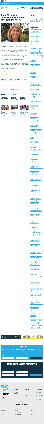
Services (16, 410)
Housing (37, 132)
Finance (36, 91)
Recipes (37, 245)
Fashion (32, 89)
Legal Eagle (33, 152)
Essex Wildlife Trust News (35, 84)
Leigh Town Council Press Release (35, 167)
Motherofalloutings (34, 208)
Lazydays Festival (34, 149)
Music (40, 210)
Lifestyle (32, 187)
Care (31, 41)
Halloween (40, 108)
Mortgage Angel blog (35, 203)
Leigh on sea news (34, 185)
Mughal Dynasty (34, 210)
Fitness (41, 91)
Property (39, 238)
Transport (40, 320)
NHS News (37, 215)
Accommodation (4, 408)
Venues (2, 415)
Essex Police (33, 82)
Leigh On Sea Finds (34, 159)
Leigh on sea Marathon (35, 177)
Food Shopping (3, 412)
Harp (32, 111)
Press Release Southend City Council (36, 235)
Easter (32, 65)
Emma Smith (33, 70)
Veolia (41, 322)
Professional (33, 238)
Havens (36, 111)
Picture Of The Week (34, 229)
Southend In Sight (34, 297)
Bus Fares (36, 34)
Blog (3, 74)
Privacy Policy (38, 392)
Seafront (32, 262)
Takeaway (32, 410)
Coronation (40, 58)
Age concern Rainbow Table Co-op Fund (4, 98)
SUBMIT (36, 358)
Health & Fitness (34, 120)
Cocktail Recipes (34, 53)
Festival (37, 89)
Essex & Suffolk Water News (36, 79)
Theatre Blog (33, 315)
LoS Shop (32, 193)
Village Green (33, 325)
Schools (36, 259)
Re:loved (32, 245)
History (39, 130)
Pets (37, 227)
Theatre (39, 313)
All (31, 29)
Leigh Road (33, 161)
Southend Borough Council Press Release (36, 277)
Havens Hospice (34, 113)
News (32, 217)
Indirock (36, 135)
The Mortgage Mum (34, 308)
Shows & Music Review (35, 264)
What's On (27, 395)
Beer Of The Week (37, 31)
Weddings (33, 327)
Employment (33, 72)
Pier (41, 229)
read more (3, 115)
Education (37, 65)
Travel (32, 322)
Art (31, 31)
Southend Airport (34, 274)
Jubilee (32, 137)
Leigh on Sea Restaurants (34, 408)
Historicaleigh (33, 130)
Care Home (37, 41)
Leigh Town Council (34, 164)
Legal (40, 149)
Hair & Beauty (33, 108)
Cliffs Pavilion (39, 48)
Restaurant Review (34, 250)
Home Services (18, 414)
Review (39, 252)
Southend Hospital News (35, 295)
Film (31, 91)
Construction (33, 58)
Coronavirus (33, 60)
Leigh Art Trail (39, 152)
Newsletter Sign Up (39, 399)
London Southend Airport (35, 196)
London (38, 193)
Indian (32, 135)
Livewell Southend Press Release (35, 191)
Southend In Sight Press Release (35, 303)
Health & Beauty (34, 123)
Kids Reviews (33, 147)
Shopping (38, 262)
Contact (37, 400)
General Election (34, 106)
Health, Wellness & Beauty (20, 412)
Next (17, 89)
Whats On (38, 327)
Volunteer (40, 325)
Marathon (38, 198)
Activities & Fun (33, 414)
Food (32, 94)
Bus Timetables (16, 396)
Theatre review (33, 320)
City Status (33, 48)
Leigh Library (33, 156)
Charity (32, 43)
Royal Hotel (33, 257)
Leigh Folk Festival (34, 154)
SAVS (32, 259)
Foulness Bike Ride (34, 99)
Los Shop (32, 198)
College (40, 53)
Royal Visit (39, 257)
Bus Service (33, 36)
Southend (32, 271)
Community (8, 74)
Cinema (38, 46)
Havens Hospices (34, 118)
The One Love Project (35, 310)
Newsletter (37, 217)
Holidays (32, 132)
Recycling (32, 247)
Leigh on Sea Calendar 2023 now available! (14, 98)
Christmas (33, 46)
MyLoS (32, 215)
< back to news (4, 12)
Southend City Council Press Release (36, 285)
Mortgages (33, 205)
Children (37, 43)
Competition (39, 55)
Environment (33, 77)
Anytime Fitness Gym (37, 29)
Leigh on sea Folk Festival (35, 174)
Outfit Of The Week (34, 222)
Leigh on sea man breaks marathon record (35, 182)
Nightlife (16, 408)
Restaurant (39, 247)
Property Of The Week (35, 240)
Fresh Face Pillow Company (36, 101)
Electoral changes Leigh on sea (36, 67)
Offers (32, 220)
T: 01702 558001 (4, 398)
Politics (32, 232)
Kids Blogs (36, 142)
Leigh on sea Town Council (35, 179)
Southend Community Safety (36, 292)
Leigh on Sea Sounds (34, 172)
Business (38, 36)
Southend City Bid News (35, 280)
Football (32, 96)
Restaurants (33, 252)
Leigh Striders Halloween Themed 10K (23, 98)
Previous (13, 89)
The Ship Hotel (33, 313)
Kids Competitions (34, 144)
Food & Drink (37, 94)
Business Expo (33, 38)
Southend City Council (35, 282)
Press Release (38, 232)
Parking (32, 227)
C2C (39, 38)
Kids (31, 142)
